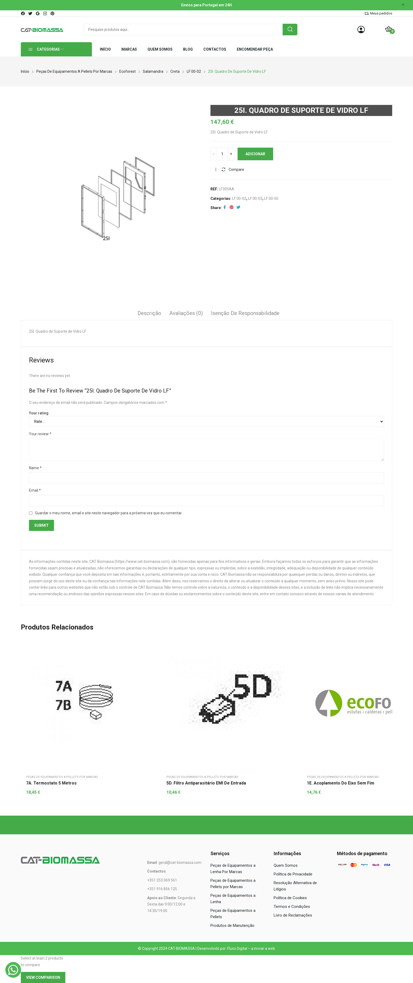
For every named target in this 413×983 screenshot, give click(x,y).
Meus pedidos (381, 13)
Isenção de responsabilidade (245, 313)
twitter (30, 13)
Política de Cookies (290, 897)
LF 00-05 (271, 198)
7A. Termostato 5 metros (51, 783)
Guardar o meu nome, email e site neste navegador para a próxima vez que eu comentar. (108, 513)
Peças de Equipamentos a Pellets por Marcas (62, 777)
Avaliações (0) (186, 313)
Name (35, 468)
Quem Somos (286, 865)
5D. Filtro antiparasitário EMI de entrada (206, 783)
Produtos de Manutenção (232, 925)
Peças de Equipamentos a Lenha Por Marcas (232, 868)
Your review (40, 434)
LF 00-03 (255, 198)
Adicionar (255, 154)
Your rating (38, 413)
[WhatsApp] (13, 970)
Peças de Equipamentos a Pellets (232, 913)
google (38, 13)
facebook (23, 13)
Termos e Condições (292, 906)
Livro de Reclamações (293, 915)
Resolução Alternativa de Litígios (295, 886)
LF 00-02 (239, 198)
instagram (45, 13)
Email (35, 490)
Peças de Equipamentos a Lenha (232, 898)
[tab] (149, 314)
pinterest (52, 13)
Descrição (149, 313)
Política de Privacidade (293, 874)
